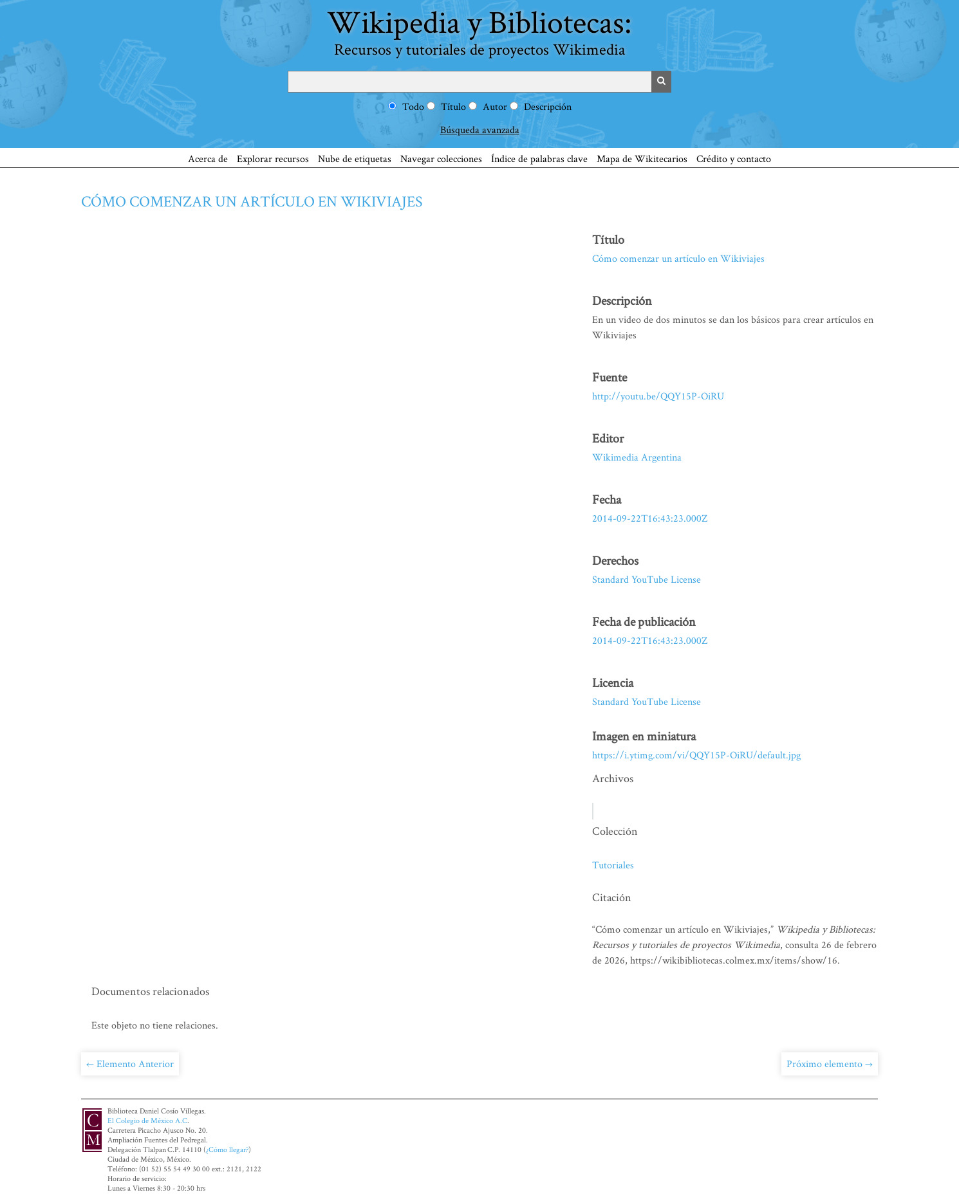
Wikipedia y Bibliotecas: (479, 30)
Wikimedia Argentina (637, 457)
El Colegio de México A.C (147, 1120)
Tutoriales (613, 865)
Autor (495, 106)
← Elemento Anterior (130, 1063)
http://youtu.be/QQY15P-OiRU (658, 396)
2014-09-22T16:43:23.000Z (649, 518)
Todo (413, 106)
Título (453, 106)
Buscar (661, 82)
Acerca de (208, 158)
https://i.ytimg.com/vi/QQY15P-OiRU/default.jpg (696, 755)
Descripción (548, 106)
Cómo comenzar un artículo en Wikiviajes (252, 201)
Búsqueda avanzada (479, 129)
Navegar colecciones (441, 158)
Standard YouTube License (646, 579)
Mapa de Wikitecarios (642, 158)
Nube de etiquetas (354, 158)
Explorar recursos (273, 158)
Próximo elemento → (830, 1063)
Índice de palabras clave (539, 158)
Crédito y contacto (733, 158)
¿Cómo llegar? (227, 1149)
